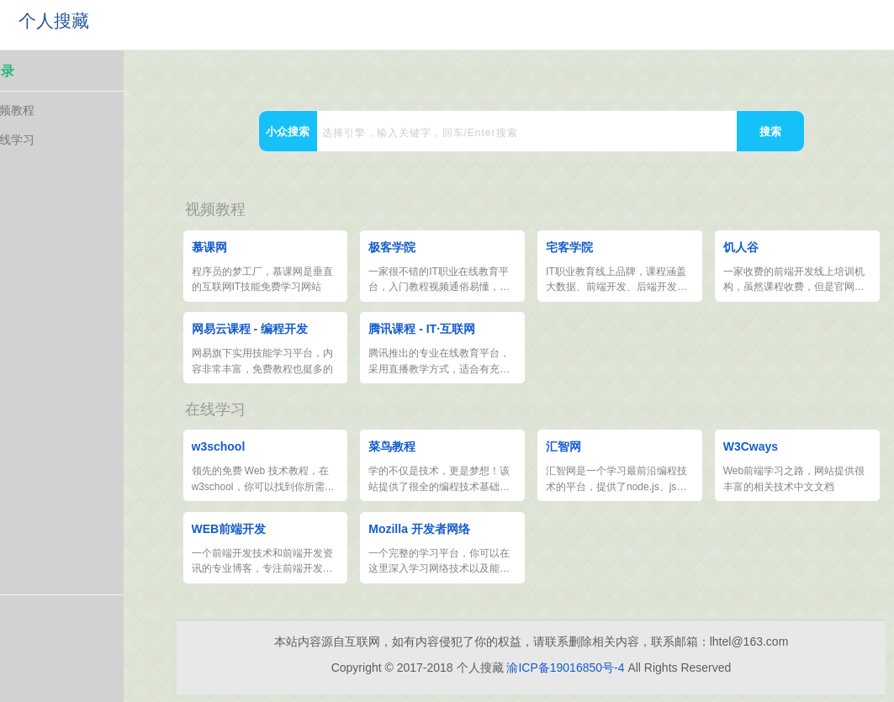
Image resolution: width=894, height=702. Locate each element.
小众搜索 (287, 131)
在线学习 (55, 142)
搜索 (770, 131)
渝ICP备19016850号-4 (565, 676)
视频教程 (55, 112)
